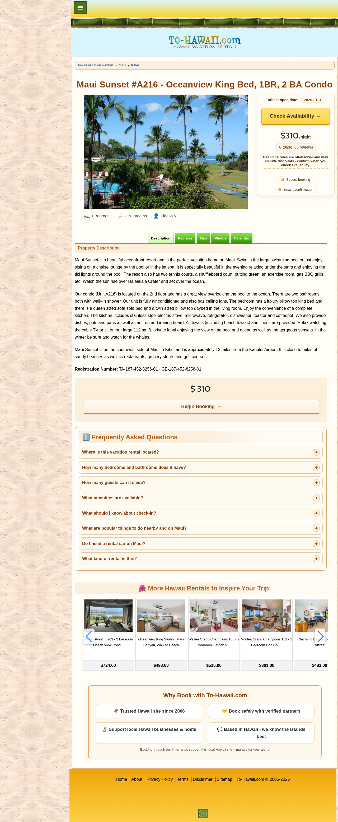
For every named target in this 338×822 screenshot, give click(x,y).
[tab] (160, 238)
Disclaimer (203, 779)
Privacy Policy (160, 779)
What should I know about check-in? (119, 513)
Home (121, 779)
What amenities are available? (112, 498)
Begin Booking (198, 406)
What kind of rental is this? (109, 558)
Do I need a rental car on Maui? (113, 543)
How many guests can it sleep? (113, 482)
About (136, 779)
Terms (183, 779)
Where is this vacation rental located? (120, 452)
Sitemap (224, 779)
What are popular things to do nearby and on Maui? (134, 528)
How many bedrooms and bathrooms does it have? (134, 467)
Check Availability (292, 116)
